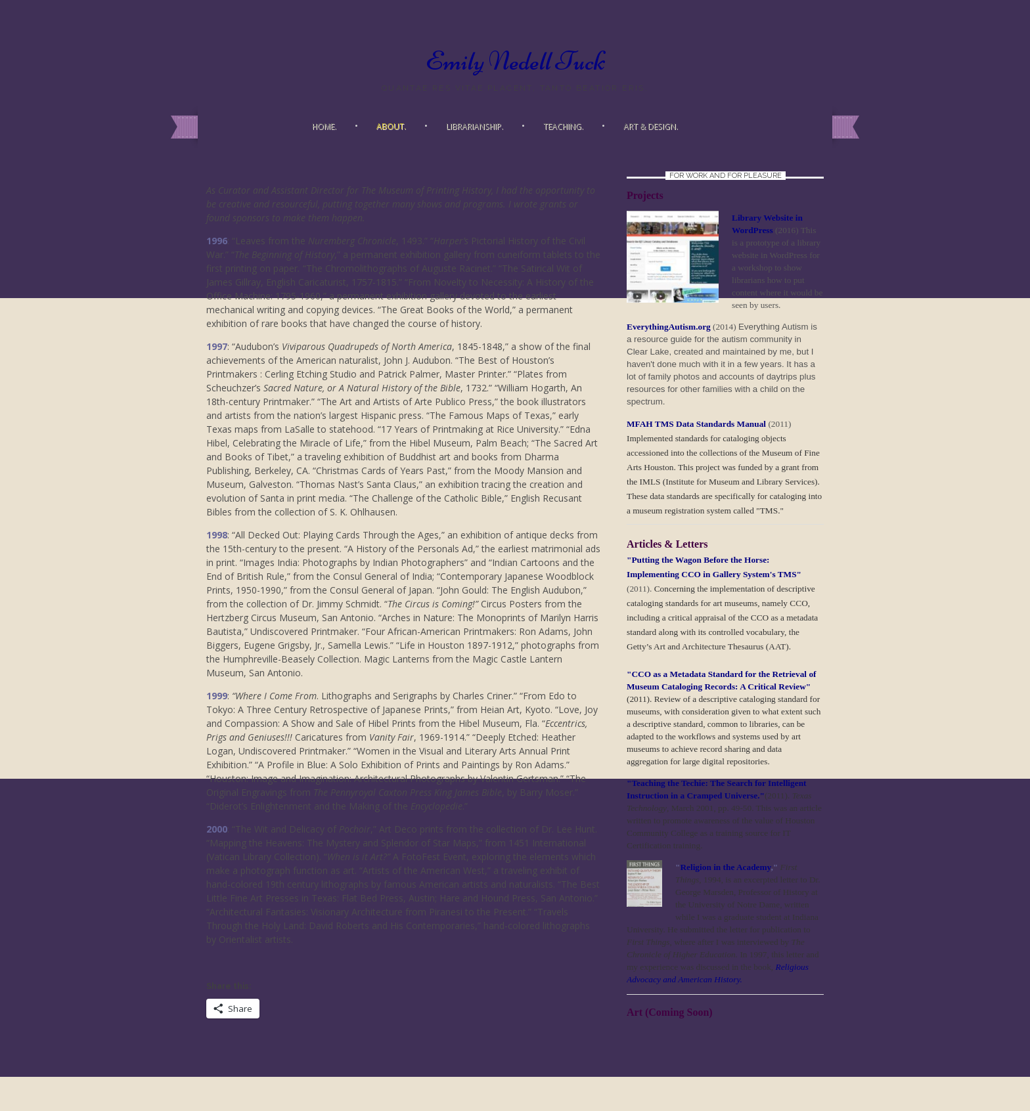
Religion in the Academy (725, 867)
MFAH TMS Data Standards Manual (697, 424)
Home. (324, 126)
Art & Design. (650, 126)
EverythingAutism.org (669, 327)
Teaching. (563, 126)
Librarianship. (474, 126)
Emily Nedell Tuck (515, 61)
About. (391, 126)
